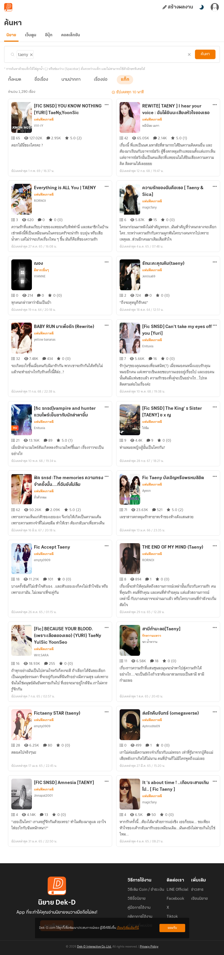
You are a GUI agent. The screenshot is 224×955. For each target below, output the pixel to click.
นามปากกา (70, 82)
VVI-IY (38, 129)
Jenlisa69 (148, 279)
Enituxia (147, 349)
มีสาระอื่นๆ (41, 273)
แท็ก (125, 82)
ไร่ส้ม (145, 431)
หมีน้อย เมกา (150, 129)
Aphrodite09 (150, 729)
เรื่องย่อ (100, 82)
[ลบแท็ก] (30, 56)
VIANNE (40, 279)
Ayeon (146, 494)
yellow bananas (44, 342)
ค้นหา (205, 57)
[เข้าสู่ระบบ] (215, 7)
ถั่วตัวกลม (40, 500)
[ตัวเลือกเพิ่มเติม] (107, 108)
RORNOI (40, 204)
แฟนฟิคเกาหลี (43, 122)
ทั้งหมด (14, 82)
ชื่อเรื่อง (41, 82)
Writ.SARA (41, 658)
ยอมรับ (172, 928)
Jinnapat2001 (43, 799)
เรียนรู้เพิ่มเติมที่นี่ (128, 928)
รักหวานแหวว (151, 639)
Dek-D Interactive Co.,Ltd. (94, 946)
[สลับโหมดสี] (201, 7)
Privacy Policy (149, 946)
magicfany (149, 210)
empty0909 (41, 563)
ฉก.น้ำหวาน (150, 645)
